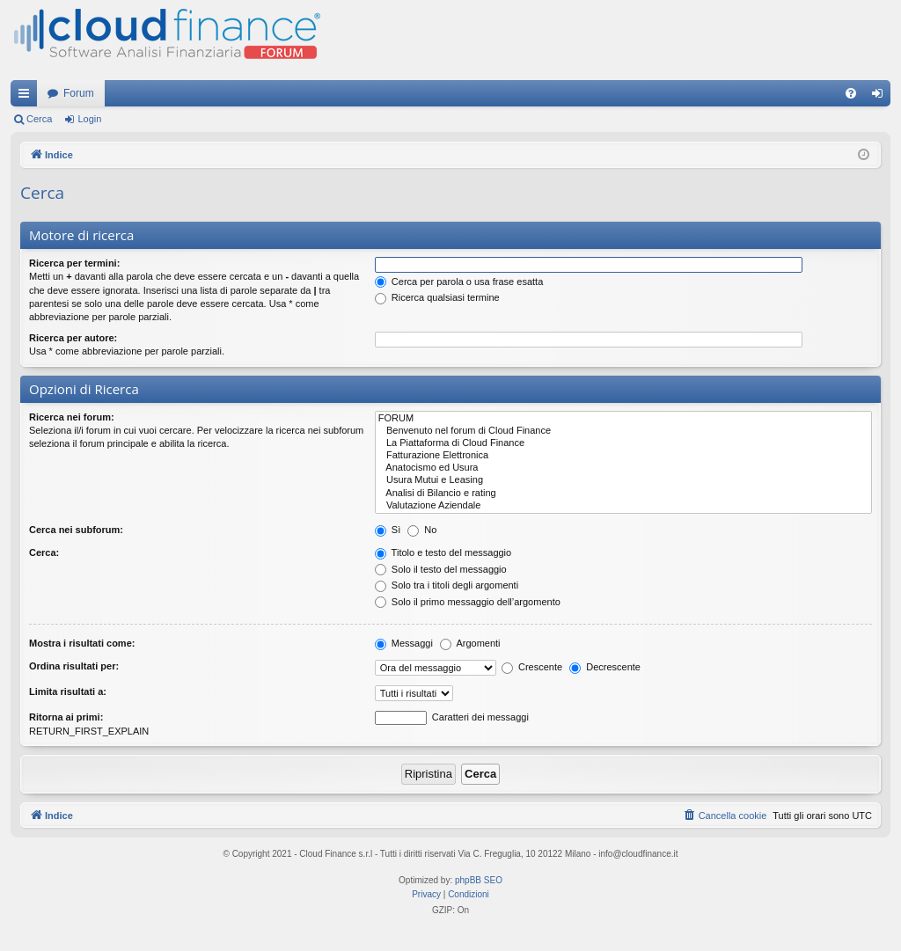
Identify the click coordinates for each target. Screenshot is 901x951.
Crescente (532, 667)
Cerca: (44, 552)
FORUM (623, 419)
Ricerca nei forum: (71, 417)
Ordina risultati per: (74, 666)
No (421, 529)
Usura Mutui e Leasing (623, 480)
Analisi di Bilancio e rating (623, 493)
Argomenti (470, 643)
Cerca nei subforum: (76, 529)
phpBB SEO (478, 880)
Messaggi (404, 643)
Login (89, 118)
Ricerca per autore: (73, 338)
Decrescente (605, 667)
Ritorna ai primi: (66, 717)
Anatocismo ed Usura (623, 468)
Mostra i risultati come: (82, 643)
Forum (78, 93)
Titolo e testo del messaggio (443, 552)
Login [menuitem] (881, 96)
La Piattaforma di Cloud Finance (623, 443)
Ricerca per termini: (74, 263)
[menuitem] (851, 93)
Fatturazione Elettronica (623, 456)
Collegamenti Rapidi (27, 96)
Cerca (39, 118)
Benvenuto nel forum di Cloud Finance (623, 431)
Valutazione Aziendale (623, 506)
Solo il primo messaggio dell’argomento (467, 601)
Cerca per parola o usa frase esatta (459, 281)
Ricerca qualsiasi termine (437, 297)
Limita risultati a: (67, 691)
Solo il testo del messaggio (441, 569)
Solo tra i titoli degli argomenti (446, 585)
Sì (387, 529)
